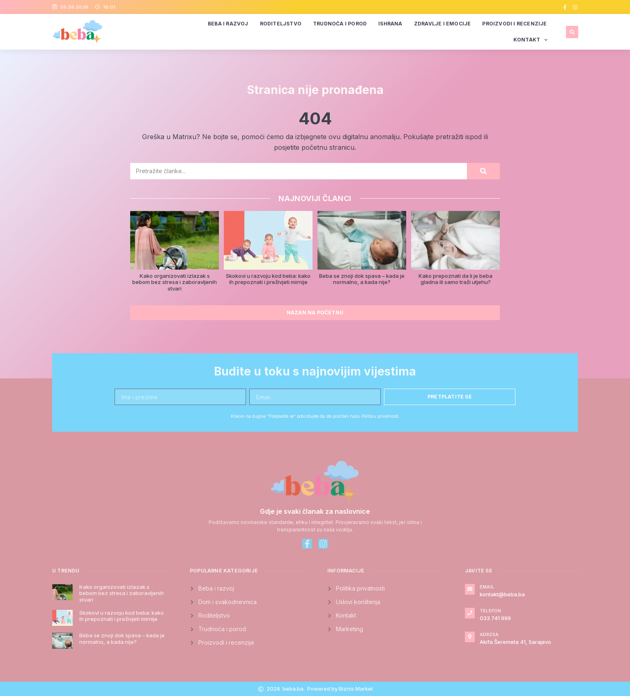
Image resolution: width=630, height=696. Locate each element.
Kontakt (530, 40)
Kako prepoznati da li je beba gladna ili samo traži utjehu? (455, 279)
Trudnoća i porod (340, 24)
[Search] (483, 171)
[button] (572, 32)
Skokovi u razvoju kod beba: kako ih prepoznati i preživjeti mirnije (268, 279)
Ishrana (390, 24)
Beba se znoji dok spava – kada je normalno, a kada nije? (362, 279)
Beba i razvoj (228, 24)
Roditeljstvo (280, 24)
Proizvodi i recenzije (514, 24)
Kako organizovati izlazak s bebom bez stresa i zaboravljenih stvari (174, 282)
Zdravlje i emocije (442, 24)
